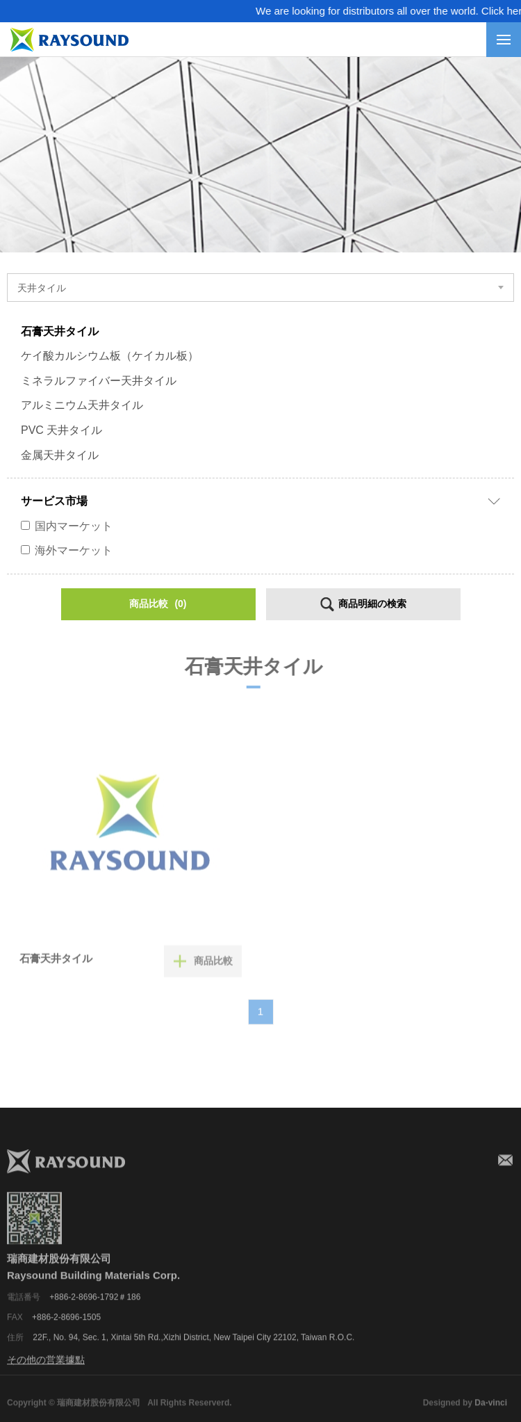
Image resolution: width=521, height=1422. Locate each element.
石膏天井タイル (58, 331)
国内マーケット (65, 526)
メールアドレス (505, 1173)
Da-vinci (490, 1415)
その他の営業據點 (46, 1372)
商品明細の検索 (371, 603)
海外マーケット (65, 550)
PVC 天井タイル (60, 430)
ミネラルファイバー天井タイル (97, 381)
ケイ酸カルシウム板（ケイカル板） (108, 356)
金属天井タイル (58, 455)
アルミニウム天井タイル (80, 405)
